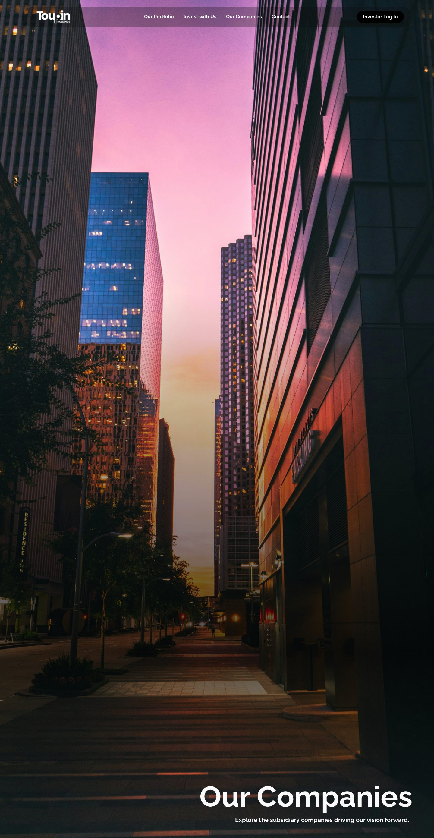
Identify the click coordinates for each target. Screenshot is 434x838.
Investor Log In (380, 17)
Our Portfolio (159, 17)
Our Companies (244, 17)
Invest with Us (200, 17)
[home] (63, 17)
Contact (281, 17)
